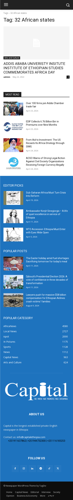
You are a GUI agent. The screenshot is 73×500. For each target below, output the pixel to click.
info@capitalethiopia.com (31, 437)
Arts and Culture (12, 58)
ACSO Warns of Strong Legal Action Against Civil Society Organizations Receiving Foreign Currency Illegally (45, 161)
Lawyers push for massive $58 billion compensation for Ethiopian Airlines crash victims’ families (46, 298)
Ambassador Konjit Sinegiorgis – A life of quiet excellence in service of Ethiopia (47, 214)
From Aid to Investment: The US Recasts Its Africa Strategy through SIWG (45, 143)
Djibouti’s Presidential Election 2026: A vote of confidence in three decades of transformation (47, 280)
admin (6, 77)
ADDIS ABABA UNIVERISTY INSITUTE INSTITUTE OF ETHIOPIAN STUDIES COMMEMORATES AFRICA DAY (34, 68)
